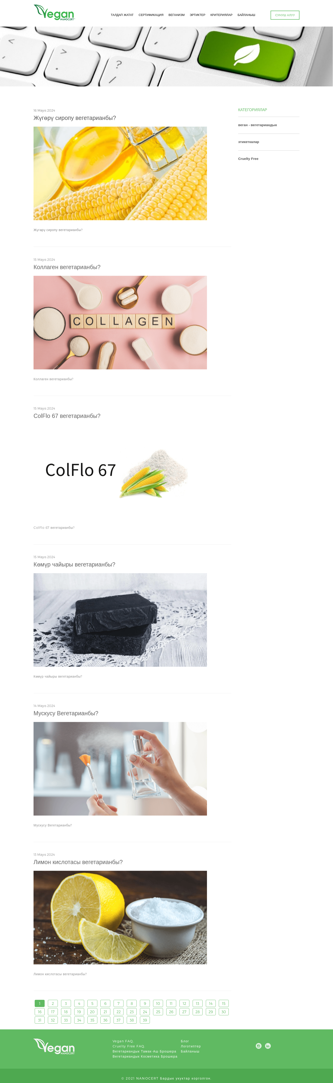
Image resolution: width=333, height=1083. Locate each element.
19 (79, 1012)
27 (184, 1012)
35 (92, 1020)
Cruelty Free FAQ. (129, 1046)
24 (145, 1012)
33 (66, 1020)
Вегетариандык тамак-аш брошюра (144, 1051)
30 (224, 1012)
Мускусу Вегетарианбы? (66, 715)
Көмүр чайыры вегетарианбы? (74, 566)
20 (92, 1012)
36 (105, 1020)
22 (119, 1012)
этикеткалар (248, 142)
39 (145, 1020)
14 (211, 1003)
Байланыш (190, 1051)
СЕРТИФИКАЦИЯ (150, 15)
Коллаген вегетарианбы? (67, 269)
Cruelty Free (248, 159)
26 (171, 1012)
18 (66, 1012)
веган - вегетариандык (257, 125)
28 (197, 1012)
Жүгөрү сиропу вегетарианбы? (75, 118)
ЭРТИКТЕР (197, 15)
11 (171, 1003)
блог (185, 1041)
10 (158, 1003)
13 (197, 1003)
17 (53, 1012)
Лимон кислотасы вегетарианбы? (78, 864)
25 (158, 1012)
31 (39, 1020)
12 (184, 1003)
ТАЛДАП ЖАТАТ (121, 15)
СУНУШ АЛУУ (285, 15)
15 (223, 1003)
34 (79, 1020)
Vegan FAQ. (123, 1041)
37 (118, 1020)
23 (132, 1012)
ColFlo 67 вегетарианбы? (67, 418)
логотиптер (191, 1046)
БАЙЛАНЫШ (246, 15)
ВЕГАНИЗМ (176, 15)
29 (211, 1012)
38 (132, 1020)
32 (53, 1020)
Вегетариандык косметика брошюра (145, 1056)
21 (105, 1012)
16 (40, 1012)
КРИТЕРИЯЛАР (221, 15)
